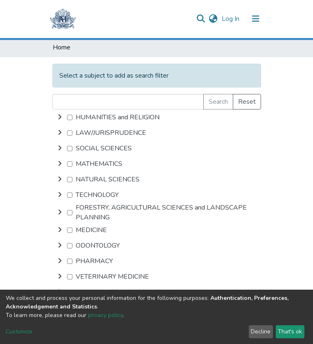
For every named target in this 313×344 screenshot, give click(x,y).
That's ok (290, 331)
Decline (260, 331)
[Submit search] (201, 18)
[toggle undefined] (59, 117)
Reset (247, 101)
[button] (213, 19)
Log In (231, 18)
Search (218, 101)
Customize (19, 331)
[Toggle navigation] (255, 19)
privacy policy (105, 315)
